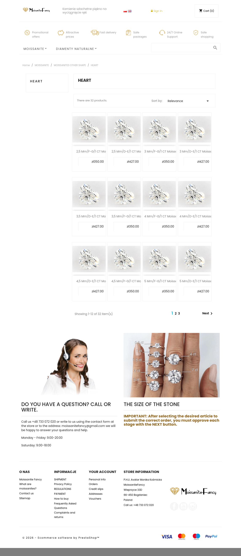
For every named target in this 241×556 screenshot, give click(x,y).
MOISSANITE (34, 49)
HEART (36, 81)
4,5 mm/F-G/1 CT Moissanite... (132, 281)
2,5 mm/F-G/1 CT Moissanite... (97, 151)
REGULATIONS (62, 489)
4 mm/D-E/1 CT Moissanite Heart (203, 216)
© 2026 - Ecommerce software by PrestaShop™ (61, 538)
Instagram (192, 506)
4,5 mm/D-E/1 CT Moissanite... (97, 281)
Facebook (174, 506)
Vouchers (95, 498)
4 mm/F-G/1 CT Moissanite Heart (168, 216)
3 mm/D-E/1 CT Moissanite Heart (203, 151)
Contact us (26, 493)
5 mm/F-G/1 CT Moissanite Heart (168, 281)
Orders (93, 484)
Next (208, 313)
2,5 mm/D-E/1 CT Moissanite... (133, 151)
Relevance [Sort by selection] (189, 101)
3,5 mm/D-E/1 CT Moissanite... (97, 216)
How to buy (61, 498)
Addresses (95, 494)
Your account (102, 471)
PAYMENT (60, 494)
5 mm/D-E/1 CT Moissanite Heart (203, 281)
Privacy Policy (63, 484)
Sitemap (24, 498)
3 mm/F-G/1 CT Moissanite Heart (168, 151)
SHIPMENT (60, 479)
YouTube (183, 506)
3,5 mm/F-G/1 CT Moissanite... (133, 216)
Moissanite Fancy (30, 479)
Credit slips (96, 489)
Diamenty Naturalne (75, 49)
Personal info (97, 479)
